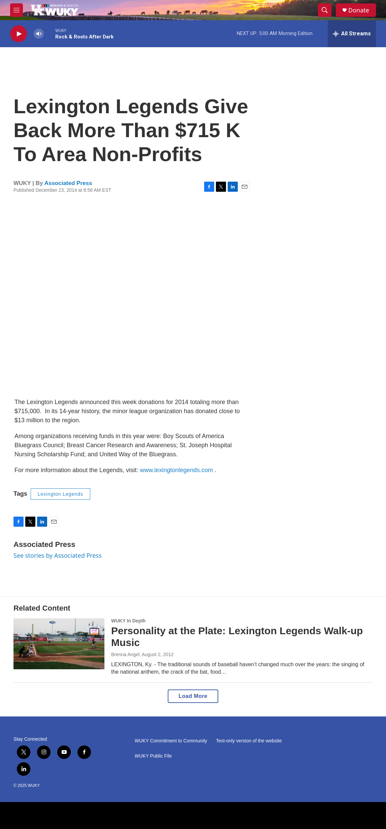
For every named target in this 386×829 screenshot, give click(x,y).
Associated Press (68, 183)
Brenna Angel (125, 654)
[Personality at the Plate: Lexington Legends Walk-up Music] (58, 643)
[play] (18, 34)
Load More (193, 696)
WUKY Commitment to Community (171, 740)
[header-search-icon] (324, 10)
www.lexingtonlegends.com (176, 470)
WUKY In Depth (128, 620)
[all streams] (352, 33)
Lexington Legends (60, 494)
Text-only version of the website (249, 740)
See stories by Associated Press (57, 555)
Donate (358, 10)
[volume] (38, 33)
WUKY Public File (153, 756)
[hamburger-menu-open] (16, 10)
